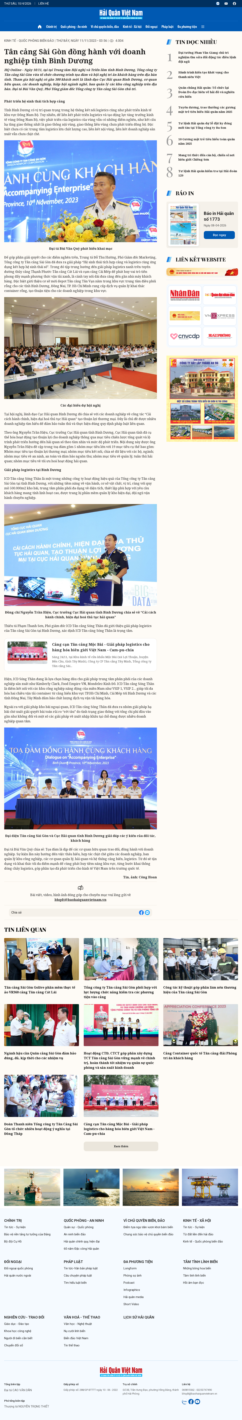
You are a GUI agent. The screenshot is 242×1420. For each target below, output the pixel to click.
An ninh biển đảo (75, 1234)
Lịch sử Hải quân (138, 1317)
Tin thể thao (72, 1345)
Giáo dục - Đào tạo (16, 1324)
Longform (130, 1268)
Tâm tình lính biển (200, 1262)
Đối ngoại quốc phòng (18, 1268)
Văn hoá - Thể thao (82, 1317)
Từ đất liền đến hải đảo (198, 1234)
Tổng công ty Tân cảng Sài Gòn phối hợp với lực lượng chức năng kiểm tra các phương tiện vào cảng (120, 992)
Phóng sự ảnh (132, 1275)
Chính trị (51, 26)
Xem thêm (121, 1146)
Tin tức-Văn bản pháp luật (81, 1268)
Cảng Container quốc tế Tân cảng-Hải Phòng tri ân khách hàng (200, 1055)
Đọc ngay (219, 235)
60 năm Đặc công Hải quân (81, 1248)
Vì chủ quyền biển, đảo (105, 26)
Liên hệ (43, 3)
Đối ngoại (151, 26)
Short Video (131, 1304)
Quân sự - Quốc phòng (78, 1227)
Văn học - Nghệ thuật (78, 1324)
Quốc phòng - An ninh (74, 26)
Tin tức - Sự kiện (15, 1227)
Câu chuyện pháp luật (78, 1275)
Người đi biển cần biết (18, 1338)
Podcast (128, 1282)
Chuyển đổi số (13, 1345)
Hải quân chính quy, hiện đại (82, 1241)
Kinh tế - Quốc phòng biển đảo (29, 41)
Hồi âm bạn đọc (193, 1282)
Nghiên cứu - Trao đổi (24, 1317)
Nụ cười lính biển (74, 1331)
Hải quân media (133, 1297)
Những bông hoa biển (197, 1268)
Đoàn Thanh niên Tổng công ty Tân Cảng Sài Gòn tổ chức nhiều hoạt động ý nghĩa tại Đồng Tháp (41, 1129)
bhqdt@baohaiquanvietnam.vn (80, 899)
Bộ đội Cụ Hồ (13, 1241)
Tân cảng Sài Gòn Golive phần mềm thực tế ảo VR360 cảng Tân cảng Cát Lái (39, 989)
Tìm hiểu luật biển (75, 1282)
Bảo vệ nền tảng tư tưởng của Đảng (27, 1234)
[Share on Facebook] (141, 912)
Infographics (131, 1290)
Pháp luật (167, 26)
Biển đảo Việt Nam (76, 1338)
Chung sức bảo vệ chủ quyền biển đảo (148, 1234)
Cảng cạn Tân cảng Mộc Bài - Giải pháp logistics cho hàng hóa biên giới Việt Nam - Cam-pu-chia (119, 1129)
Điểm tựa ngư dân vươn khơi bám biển (148, 1227)
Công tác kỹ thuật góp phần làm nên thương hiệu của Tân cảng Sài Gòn (199, 989)
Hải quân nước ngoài (17, 1275)
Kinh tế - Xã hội (132, 26)
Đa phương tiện (187, 26)
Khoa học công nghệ (17, 1331)
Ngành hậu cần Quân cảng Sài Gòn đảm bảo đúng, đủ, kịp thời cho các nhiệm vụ (40, 1055)
